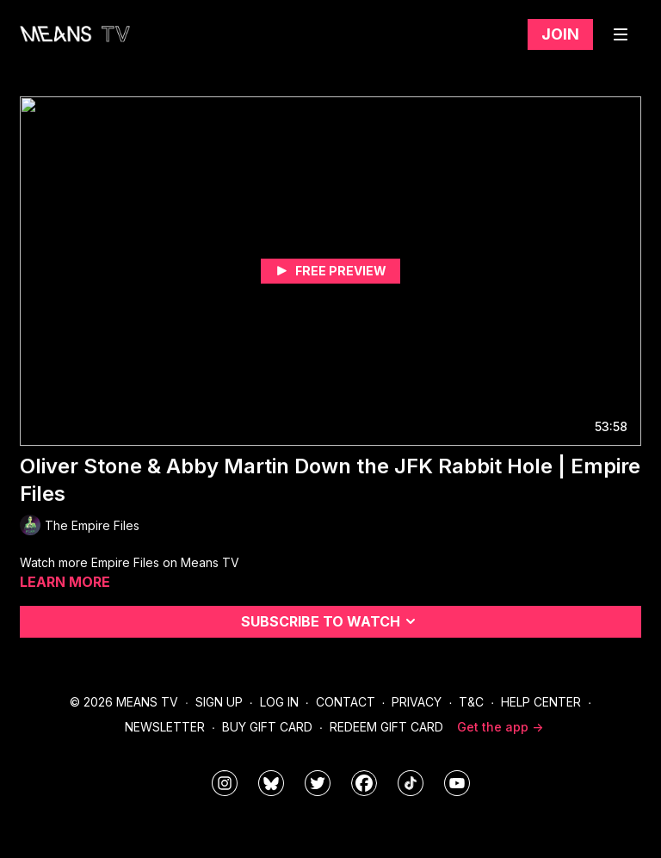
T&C (471, 701)
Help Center (541, 701)
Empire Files (127, 562)
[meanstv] (364, 783)
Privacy (417, 701)
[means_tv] (225, 783)
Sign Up (219, 701)
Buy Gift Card (267, 726)
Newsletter (165, 726)
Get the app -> (500, 726)
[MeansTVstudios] (271, 783)
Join (560, 34)
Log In (279, 701)
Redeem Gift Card (386, 726)
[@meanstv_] (410, 783)
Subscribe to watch (331, 621)
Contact (345, 701)
